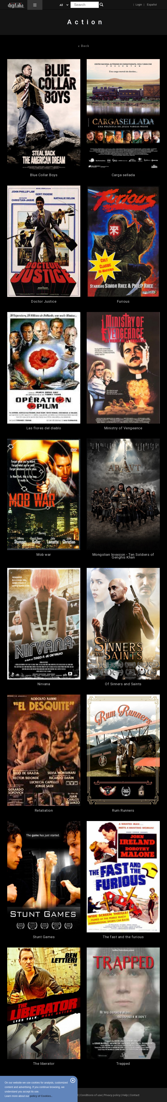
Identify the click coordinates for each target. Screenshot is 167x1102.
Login (139, 4)
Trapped (123, 1063)
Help (125, 1095)
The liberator (44, 1063)
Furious (123, 301)
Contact (134, 1095)
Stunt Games (44, 937)
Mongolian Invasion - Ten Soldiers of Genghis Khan (123, 556)
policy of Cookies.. (41, 1096)
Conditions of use (91, 1095)
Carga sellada (123, 175)
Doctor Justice (43, 301)
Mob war (43, 554)
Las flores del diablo (43, 428)
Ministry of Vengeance (123, 428)
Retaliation (44, 810)
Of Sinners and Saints (123, 684)
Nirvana (44, 684)
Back (83, 46)
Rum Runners (123, 810)
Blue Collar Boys (43, 175)
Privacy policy (112, 1095)
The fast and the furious (123, 937)
